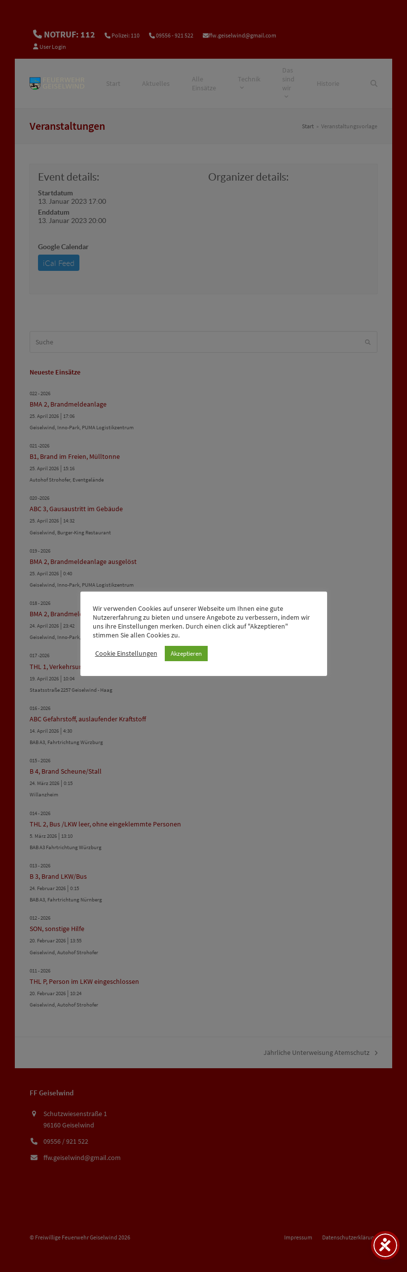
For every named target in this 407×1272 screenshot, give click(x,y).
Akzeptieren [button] (186, 653)
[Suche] (373, 83)
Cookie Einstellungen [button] (126, 653)
